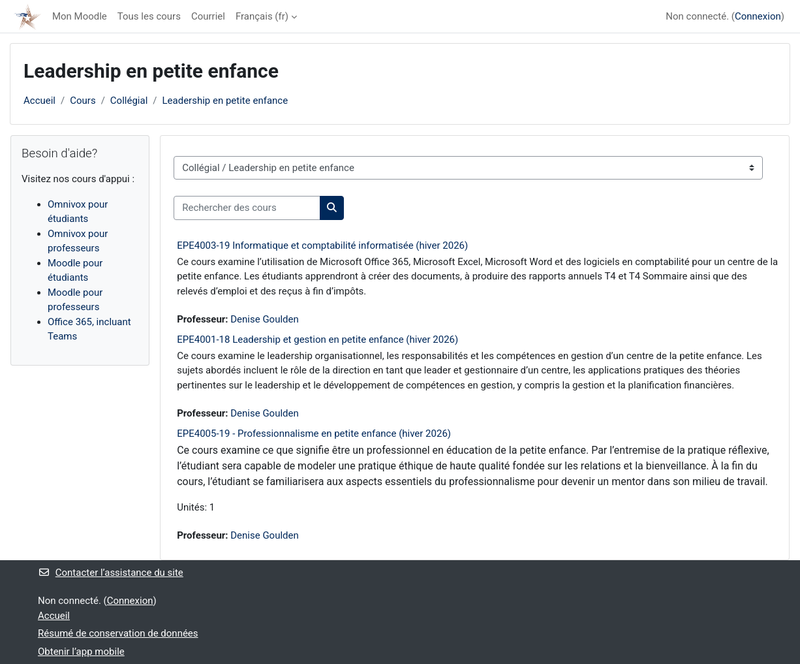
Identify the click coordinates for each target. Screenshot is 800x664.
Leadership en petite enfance (225, 100)
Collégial (128, 100)
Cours (82, 100)
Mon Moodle (79, 16)
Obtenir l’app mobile (81, 651)
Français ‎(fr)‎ (262, 16)
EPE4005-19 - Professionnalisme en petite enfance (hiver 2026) (314, 433)
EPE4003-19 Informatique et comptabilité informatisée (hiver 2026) (322, 245)
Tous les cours (149, 16)
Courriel (208, 16)
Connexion (758, 16)
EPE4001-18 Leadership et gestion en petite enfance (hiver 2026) (317, 339)
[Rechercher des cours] (247, 208)
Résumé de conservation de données (118, 633)
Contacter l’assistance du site (110, 572)
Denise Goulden (264, 319)
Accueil (39, 100)
